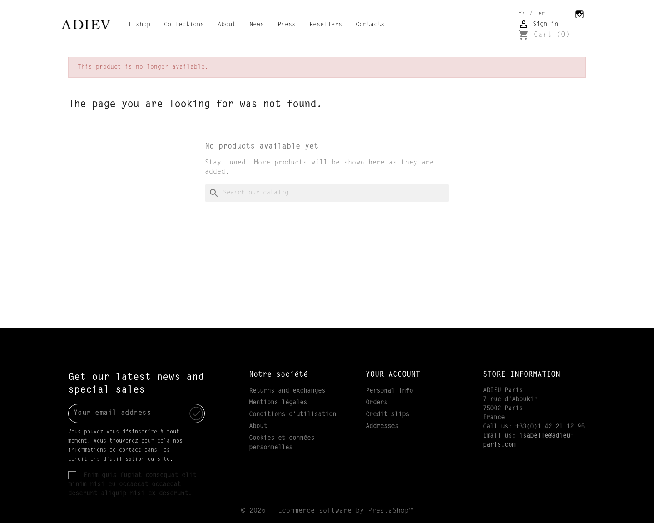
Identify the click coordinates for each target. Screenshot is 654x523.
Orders (376, 403)
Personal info (389, 391)
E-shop (139, 25)
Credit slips (387, 415)
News (256, 25)
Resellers (325, 25)
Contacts (370, 25)
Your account (393, 375)
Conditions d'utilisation (292, 415)
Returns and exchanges (287, 391)
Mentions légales (278, 403)
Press (286, 25)
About (227, 25)
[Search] (327, 193)
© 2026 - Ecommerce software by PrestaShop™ (327, 511)
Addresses (382, 426)
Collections (184, 25)
